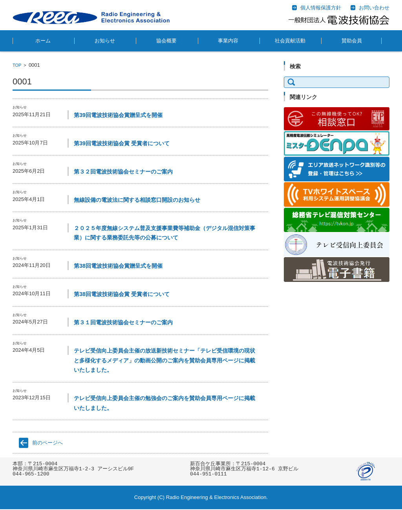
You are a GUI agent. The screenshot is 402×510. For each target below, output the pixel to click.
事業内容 (228, 41)
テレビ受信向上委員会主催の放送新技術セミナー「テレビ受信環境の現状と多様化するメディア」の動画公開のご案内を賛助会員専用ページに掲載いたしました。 (164, 360)
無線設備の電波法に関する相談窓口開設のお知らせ (137, 200)
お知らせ (105, 41)
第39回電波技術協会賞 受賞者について (121, 143)
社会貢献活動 (290, 41)
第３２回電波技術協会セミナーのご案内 (123, 171)
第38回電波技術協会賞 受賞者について (121, 294)
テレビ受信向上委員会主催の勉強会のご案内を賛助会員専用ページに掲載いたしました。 (164, 403)
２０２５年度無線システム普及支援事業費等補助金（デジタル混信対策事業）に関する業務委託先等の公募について (164, 233)
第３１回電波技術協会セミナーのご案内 (123, 322)
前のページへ (47, 443)
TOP (17, 65)
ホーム (43, 41)
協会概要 (166, 41)
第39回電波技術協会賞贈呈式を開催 (118, 115)
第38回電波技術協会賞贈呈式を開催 (118, 266)
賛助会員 (352, 41)
